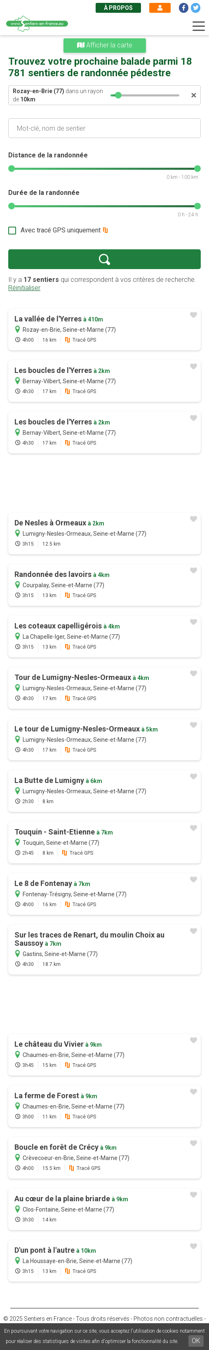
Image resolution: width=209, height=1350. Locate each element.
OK (196, 1341)
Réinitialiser (24, 288)
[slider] (118, 95)
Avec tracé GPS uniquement (61, 230)
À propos (118, 8)
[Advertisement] (104, 483)
